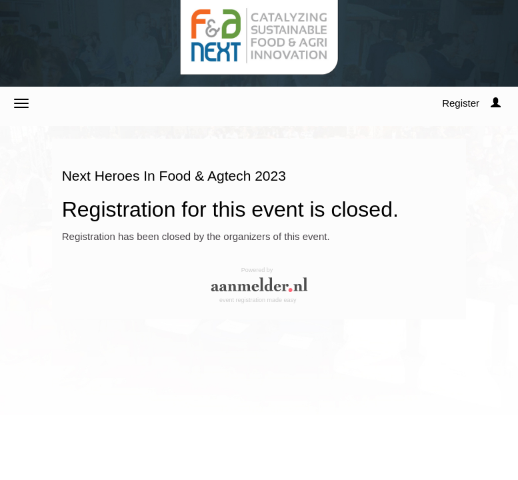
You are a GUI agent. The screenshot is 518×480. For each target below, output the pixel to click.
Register (460, 103)
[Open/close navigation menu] (21, 103)
